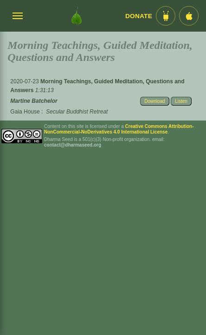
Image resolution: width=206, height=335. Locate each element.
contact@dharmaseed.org (72, 144)
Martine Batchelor (33, 101)
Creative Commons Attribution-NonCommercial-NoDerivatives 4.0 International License (119, 129)
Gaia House (24, 111)
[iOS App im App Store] (189, 16)
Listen (181, 101)
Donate (138, 16)
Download (154, 101)
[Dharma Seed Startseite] (76, 16)
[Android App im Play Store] (165, 16)
